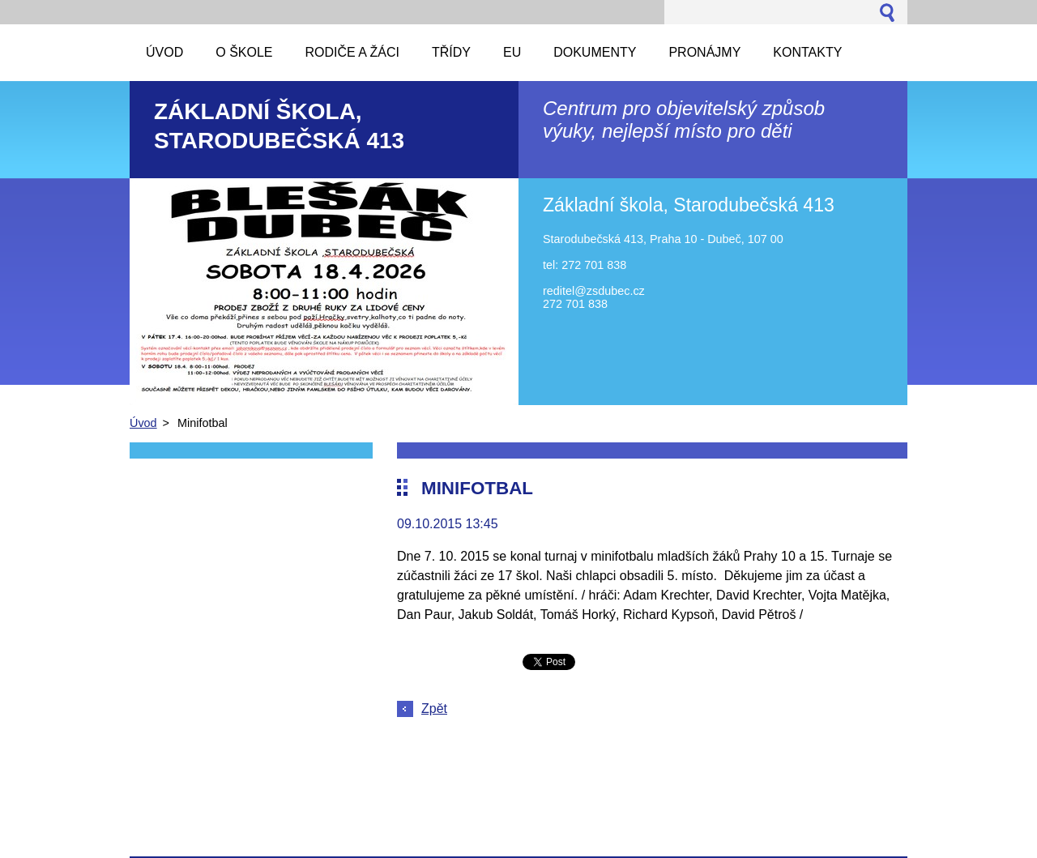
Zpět (434, 708)
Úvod (143, 422)
